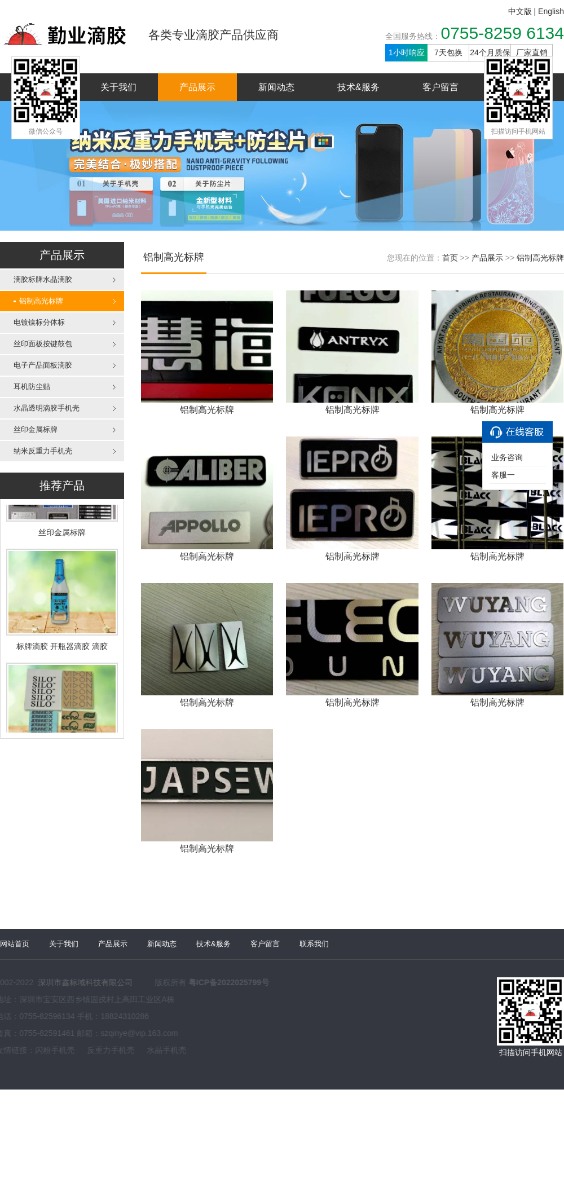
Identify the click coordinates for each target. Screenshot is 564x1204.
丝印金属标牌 (36, 429)
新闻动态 (276, 87)
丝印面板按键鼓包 (43, 343)
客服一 (503, 474)
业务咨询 (507, 457)
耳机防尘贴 (32, 386)
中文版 (520, 11)
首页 (450, 257)
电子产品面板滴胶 (43, 365)
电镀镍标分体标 (39, 322)
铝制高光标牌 (38, 301)
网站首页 (14, 938)
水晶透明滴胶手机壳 (47, 408)
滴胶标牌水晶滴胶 (43, 279)
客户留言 (440, 87)
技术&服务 (358, 87)
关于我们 (118, 87)
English (551, 11)
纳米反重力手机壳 (43, 451)
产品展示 (197, 87)
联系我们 (314, 938)
